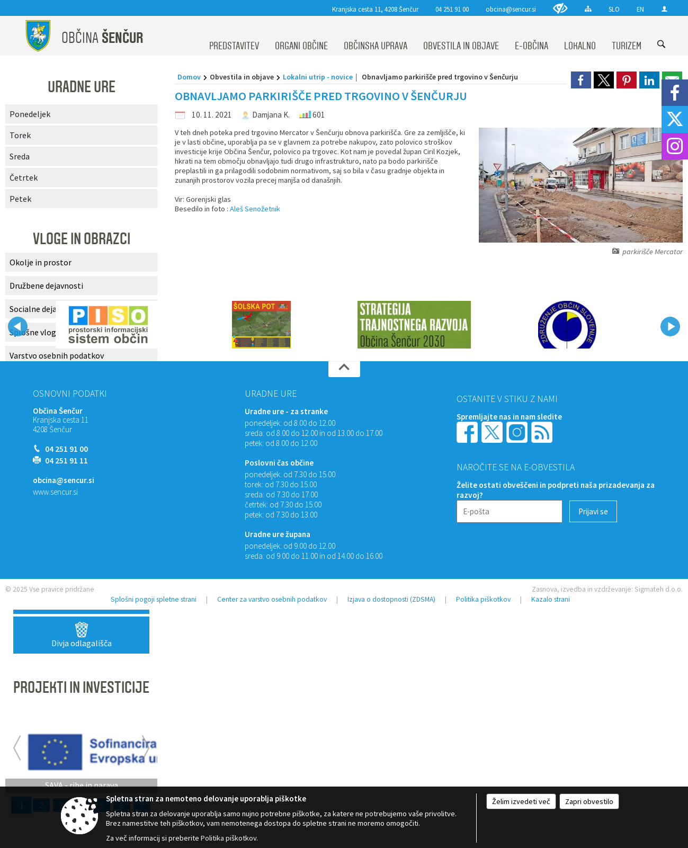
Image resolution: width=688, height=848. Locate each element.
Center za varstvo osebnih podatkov (272, 599)
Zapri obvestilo (589, 801)
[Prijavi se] (593, 511)
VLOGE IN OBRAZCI (81, 239)
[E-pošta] (509, 511)
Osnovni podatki (70, 393)
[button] (18, 326)
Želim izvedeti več (521, 801)
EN (640, 9)
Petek (20, 198)
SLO (614, 9)
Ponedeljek (30, 114)
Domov (189, 77)
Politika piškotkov (483, 599)
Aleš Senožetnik (255, 208)
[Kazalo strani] (588, 8)
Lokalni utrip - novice (318, 77)
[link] (581, 80)
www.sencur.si (55, 492)
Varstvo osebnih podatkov (57, 355)
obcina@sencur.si (511, 9)
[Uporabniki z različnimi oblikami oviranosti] (560, 8)
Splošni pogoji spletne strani (153, 599)
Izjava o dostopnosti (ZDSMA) (391, 599)
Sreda (20, 156)
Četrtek (24, 177)
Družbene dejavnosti (46, 285)
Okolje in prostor (41, 262)
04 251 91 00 (452, 9)
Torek (20, 135)
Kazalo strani (550, 599)
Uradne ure (271, 393)
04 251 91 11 (66, 461)
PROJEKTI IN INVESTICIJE (81, 687)
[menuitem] (234, 36)
